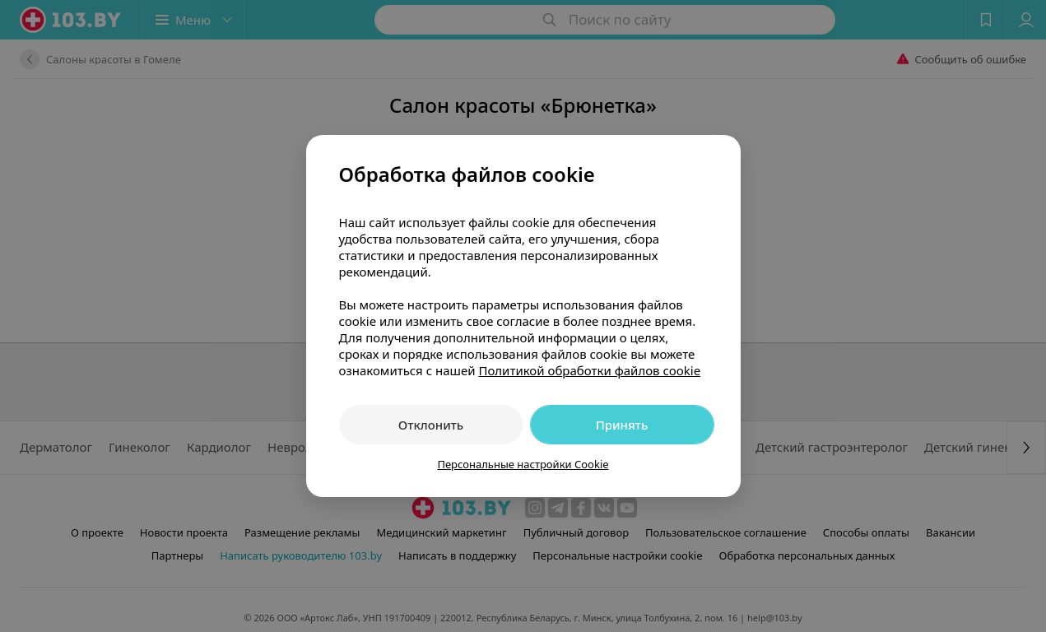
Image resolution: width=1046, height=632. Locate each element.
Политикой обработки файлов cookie (589, 370)
